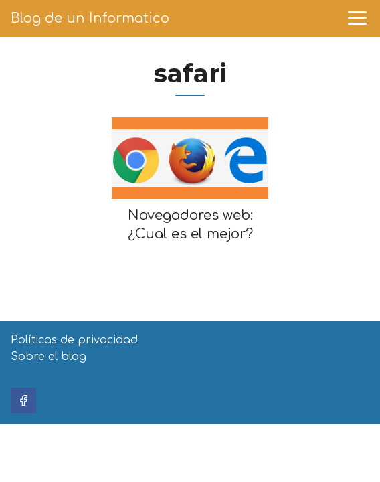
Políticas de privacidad (74, 340)
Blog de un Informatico (90, 18)
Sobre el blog (48, 357)
